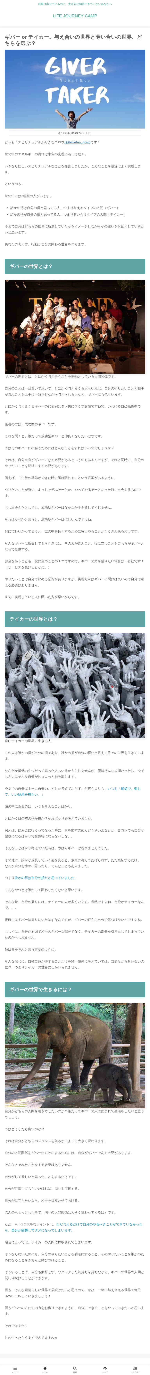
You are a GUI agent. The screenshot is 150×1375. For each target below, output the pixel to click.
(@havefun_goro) (77, 142)
